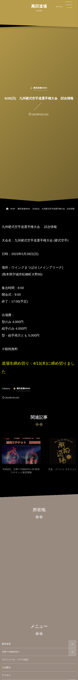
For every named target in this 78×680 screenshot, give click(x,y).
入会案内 (6, 667)
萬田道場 (39, 6)
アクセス (6, 675)
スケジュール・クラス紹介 (15, 659)
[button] (68, 5)
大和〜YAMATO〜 (11, 652)
